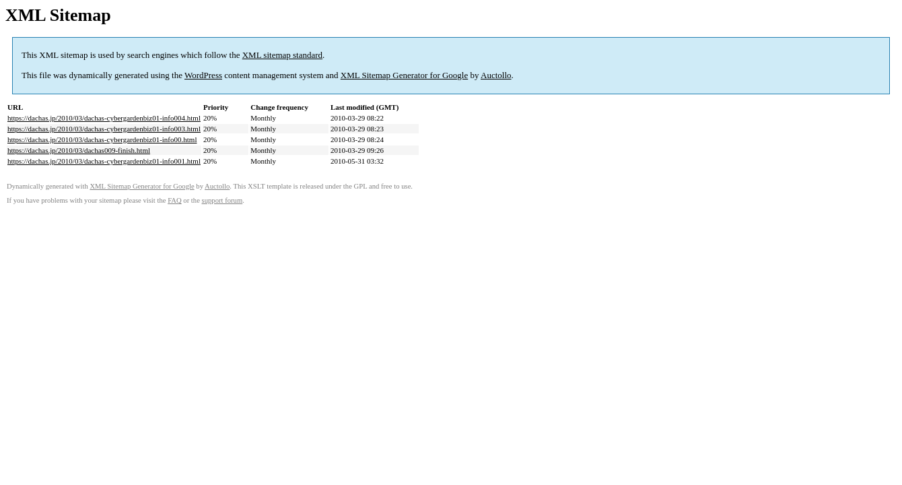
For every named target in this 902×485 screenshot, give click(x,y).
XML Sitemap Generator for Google (404, 75)
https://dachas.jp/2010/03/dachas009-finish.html (78, 150)
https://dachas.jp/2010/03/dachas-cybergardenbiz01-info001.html (104, 161)
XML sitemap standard (282, 55)
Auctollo (496, 75)
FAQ (175, 200)
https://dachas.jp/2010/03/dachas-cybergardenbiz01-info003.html (104, 129)
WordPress (203, 75)
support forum (222, 200)
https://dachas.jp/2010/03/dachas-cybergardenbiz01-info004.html (104, 118)
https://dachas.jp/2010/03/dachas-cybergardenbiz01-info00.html (102, 139)
